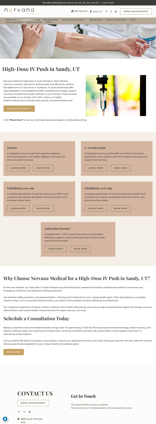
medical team (18, 100)
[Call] (79, 11)
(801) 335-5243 (21, 340)
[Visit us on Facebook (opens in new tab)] (106, 11)
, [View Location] (97, 11)
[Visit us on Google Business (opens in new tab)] (116, 11)
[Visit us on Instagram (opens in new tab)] (111, 11)
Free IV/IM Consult (19, 108)
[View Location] (91, 11)
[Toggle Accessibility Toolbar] (5, 419)
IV (35, 81)
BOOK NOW (13, 352)
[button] (136, 11)
